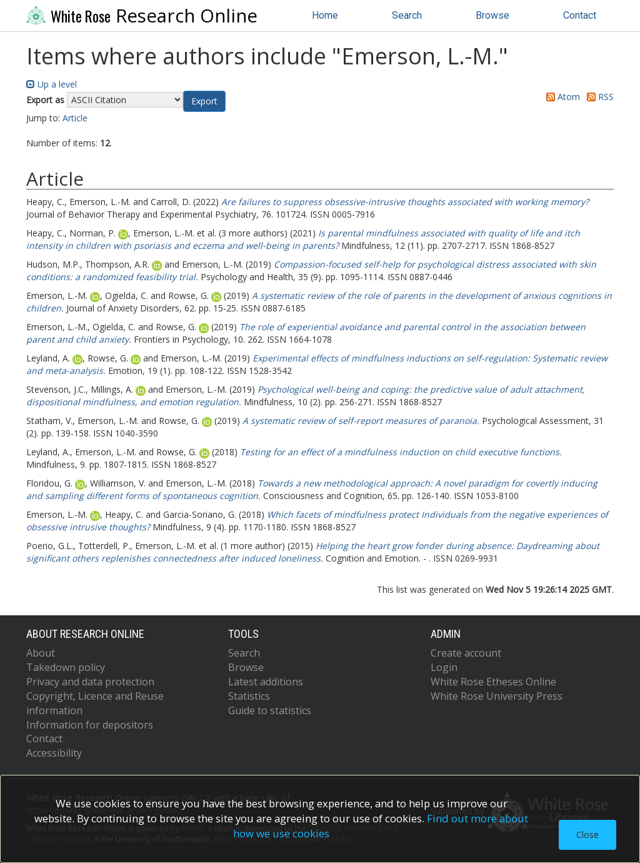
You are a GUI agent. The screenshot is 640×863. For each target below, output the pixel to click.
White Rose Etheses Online (493, 682)
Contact (579, 15)
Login (444, 667)
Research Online (142, 15)
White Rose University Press (496, 696)
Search (407, 15)
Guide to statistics (269, 710)
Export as (45, 100)
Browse (492, 15)
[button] (204, 101)
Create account (466, 653)
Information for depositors (89, 725)
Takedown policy (65, 667)
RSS (598, 97)
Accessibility (54, 753)
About (40, 653)
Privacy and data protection (90, 682)
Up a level (51, 84)
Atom (561, 97)
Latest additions (265, 682)
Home (325, 15)
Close (587, 834)
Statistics (249, 696)
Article (75, 118)
